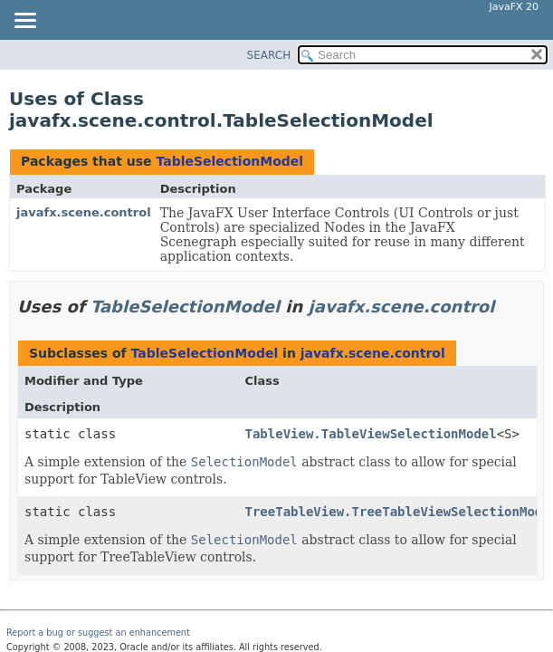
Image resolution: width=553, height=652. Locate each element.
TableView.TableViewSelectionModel (371, 434)
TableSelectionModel (229, 161)
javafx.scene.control (83, 212)
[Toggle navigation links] (24, 21)
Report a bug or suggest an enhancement (98, 633)
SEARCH (269, 55)
